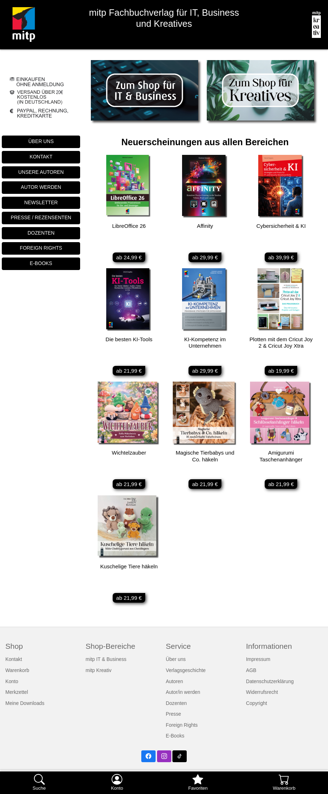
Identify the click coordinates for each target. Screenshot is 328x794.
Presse (173, 719)
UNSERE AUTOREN (41, 172)
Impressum (258, 664)
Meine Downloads (24, 708)
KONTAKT (41, 157)
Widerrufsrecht (262, 697)
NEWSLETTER (41, 202)
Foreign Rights (182, 730)
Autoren (174, 686)
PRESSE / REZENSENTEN (41, 217)
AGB (251, 675)
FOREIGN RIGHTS (41, 248)
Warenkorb (17, 675)
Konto (11, 686)
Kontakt (13, 664)
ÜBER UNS (41, 141)
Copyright (256, 708)
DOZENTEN (41, 233)
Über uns (176, 664)
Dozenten (176, 708)
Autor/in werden (183, 697)
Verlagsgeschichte (186, 675)
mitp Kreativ (98, 675)
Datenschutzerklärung (270, 686)
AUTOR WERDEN (41, 187)
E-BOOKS (41, 263)
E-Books (175, 741)
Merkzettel (16, 697)
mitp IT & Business (105, 664)
